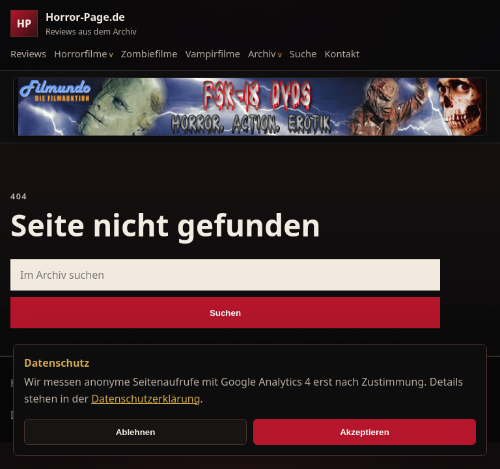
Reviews (28, 53)
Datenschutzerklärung (145, 398)
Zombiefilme (149, 53)
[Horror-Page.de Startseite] (78, 23)
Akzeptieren (364, 432)
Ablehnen (136, 432)
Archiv (262, 53)
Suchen (225, 313)
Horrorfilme (80, 53)
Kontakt (341, 53)
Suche (303, 53)
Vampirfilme (213, 53)
